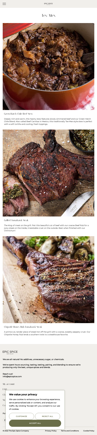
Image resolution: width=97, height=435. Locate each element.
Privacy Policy (51, 431)
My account (9, 384)
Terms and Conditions (70, 431)
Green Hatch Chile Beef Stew (18, 113)
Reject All (47, 416)
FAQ (5, 389)
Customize (21, 416)
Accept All (35, 423)
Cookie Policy (88, 431)
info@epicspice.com (12, 376)
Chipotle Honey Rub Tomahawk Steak (23, 326)
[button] (4, 3)
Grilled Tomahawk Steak (16, 220)
